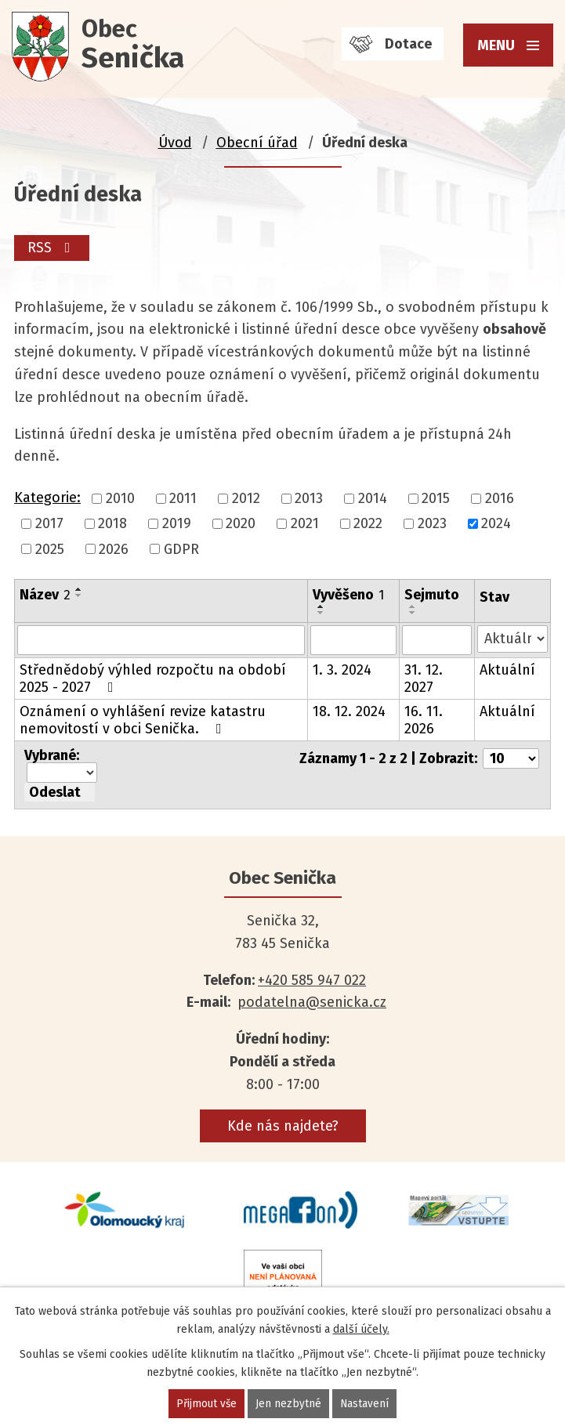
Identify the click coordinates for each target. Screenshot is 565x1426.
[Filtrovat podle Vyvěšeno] (353, 640)
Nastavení (365, 1403)
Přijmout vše (206, 1403)
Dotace (408, 43)
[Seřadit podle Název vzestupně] (79, 589)
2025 (49, 549)
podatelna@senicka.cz (311, 1002)
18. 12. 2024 (349, 711)
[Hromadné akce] (62, 772)
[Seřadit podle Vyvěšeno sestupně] (321, 613)
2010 (120, 498)
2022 (367, 524)
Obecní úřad (257, 142)
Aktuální (507, 670)
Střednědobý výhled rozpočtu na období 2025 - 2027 (153, 678)
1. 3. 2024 (342, 670)
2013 (309, 498)
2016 (499, 498)
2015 (436, 498)
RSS (53, 247)
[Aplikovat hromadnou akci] (59, 792)
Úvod (175, 142)
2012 (246, 498)
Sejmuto (431, 594)
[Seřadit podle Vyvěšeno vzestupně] (321, 606)
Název (45, 594)
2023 (432, 524)
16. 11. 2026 (423, 720)
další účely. (361, 1329)
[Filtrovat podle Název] (161, 640)
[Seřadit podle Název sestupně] (79, 595)
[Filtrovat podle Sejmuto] (437, 640)
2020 (240, 524)
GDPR (181, 549)
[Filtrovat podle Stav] (512, 639)
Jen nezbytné (289, 1403)
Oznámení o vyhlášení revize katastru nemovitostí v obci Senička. (143, 720)
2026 (114, 549)
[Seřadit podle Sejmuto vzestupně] (413, 606)
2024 (496, 524)
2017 (49, 524)
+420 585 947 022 (312, 980)
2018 (112, 524)
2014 (372, 498)
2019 (176, 524)
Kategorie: (47, 497)
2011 (183, 498)
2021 (305, 524)
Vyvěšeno (348, 594)
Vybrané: (51, 755)
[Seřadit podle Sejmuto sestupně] (413, 613)
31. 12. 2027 (423, 678)
